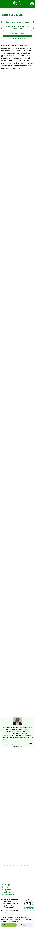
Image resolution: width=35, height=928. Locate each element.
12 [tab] (19, 868)
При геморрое (6, 887)
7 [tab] (22, 866)
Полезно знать (7, 895)
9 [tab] (27, 866)
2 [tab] (8, 866)
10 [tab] (30, 866)
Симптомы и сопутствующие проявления (17, 28)
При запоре (5, 885)
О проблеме (6, 892)
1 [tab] (5, 866)
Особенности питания (17, 38)
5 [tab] (16, 866)
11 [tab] (16, 868)
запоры (24, 45)
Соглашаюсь (9, 925)
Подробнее (25, 925)
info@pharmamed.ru (12, 910)
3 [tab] (10, 866)
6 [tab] (19, 866)
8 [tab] (24, 866)
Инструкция (6, 890)
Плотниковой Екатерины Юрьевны (17, 729)
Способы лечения (18, 34)
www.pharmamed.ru (7, 913)
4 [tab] (13, 866)
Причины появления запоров (17, 22)
